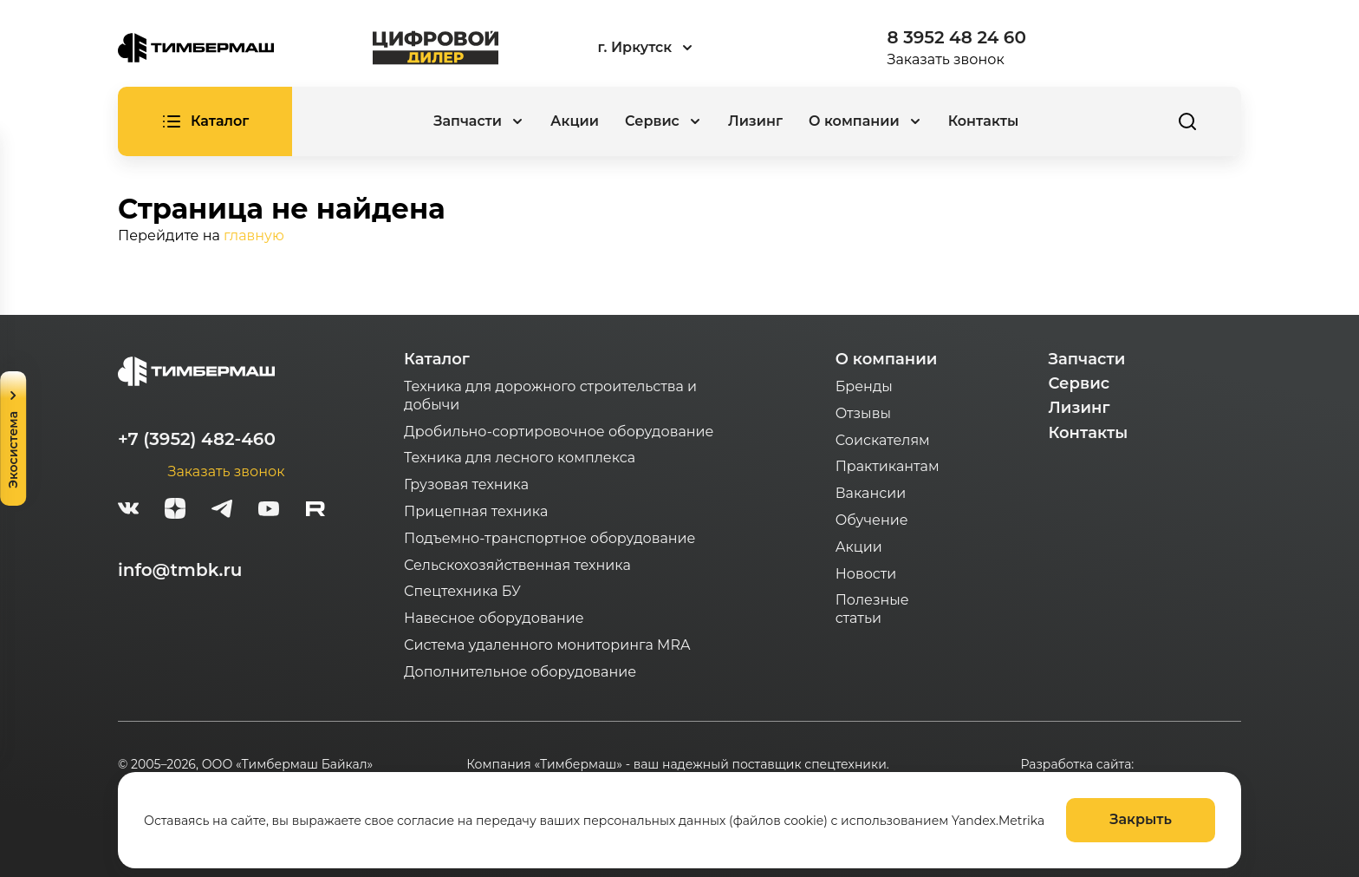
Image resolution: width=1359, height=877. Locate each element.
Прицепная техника (476, 511)
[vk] (128, 511)
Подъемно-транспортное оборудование (550, 538)
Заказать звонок (946, 59)
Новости (866, 574)
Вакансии (871, 493)
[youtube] (268, 511)
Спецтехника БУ (462, 591)
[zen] (175, 511)
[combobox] (692, 48)
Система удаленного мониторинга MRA (547, 645)
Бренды (864, 386)
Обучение (872, 520)
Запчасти (1087, 359)
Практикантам (888, 466)
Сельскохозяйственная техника (517, 565)
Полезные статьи (872, 609)
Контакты (983, 121)
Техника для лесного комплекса (519, 457)
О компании (887, 359)
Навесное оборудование (494, 618)
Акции (574, 121)
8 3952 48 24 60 (957, 37)
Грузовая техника (466, 484)
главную (254, 235)
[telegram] (221, 511)
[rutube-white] (315, 511)
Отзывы (863, 413)
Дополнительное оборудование (520, 672)
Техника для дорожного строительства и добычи (550, 395)
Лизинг (755, 121)
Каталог (437, 359)
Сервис (1079, 383)
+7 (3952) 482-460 (197, 439)
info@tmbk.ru (180, 570)
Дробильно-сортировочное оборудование (558, 431)
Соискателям (883, 440)
